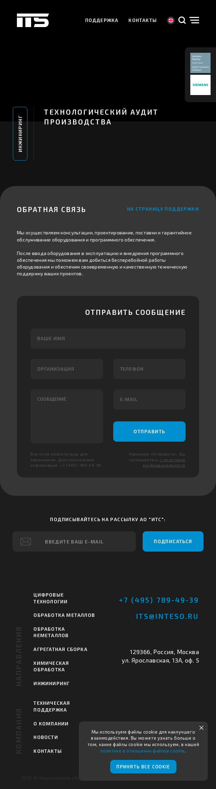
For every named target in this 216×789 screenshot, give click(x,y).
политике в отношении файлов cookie (142, 750)
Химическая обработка (51, 666)
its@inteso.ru (167, 616)
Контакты (142, 20)
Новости (45, 737)
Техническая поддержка (51, 706)
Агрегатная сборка (60, 649)
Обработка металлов (64, 615)
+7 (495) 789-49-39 (159, 600)
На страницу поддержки (163, 209)
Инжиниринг (20, 133)
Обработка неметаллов (51, 632)
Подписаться (173, 541)
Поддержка (102, 20)
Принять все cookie (143, 766)
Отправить (149, 431)
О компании (51, 723)
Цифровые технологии (50, 598)
